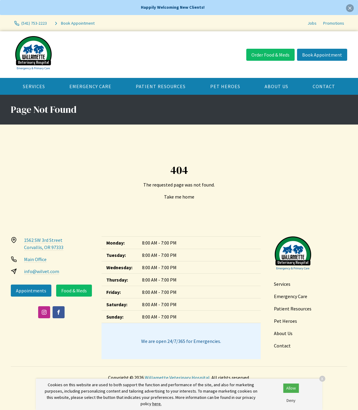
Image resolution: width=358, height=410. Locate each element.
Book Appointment (322, 55)
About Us (276, 86)
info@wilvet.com (41, 271)
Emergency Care (90, 86)
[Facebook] (59, 312)
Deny (291, 400)
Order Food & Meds (270, 55)
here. (157, 403)
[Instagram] (44, 312)
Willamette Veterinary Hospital (177, 378)
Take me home (179, 197)
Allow (291, 388)
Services (34, 86)
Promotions (333, 23)
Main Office (35, 259)
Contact (324, 86)
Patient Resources (161, 86)
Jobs (312, 23)
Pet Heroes (225, 86)
